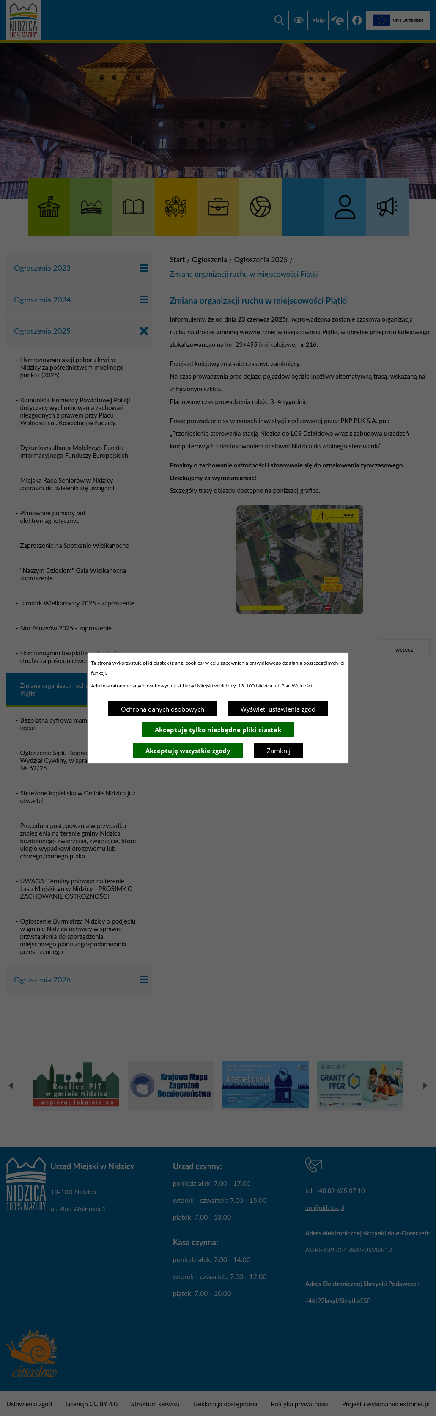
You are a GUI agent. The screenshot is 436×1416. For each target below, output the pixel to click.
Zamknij (279, 750)
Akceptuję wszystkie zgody (187, 750)
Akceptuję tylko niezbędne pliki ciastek (218, 730)
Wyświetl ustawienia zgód (278, 709)
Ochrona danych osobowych (162, 709)
